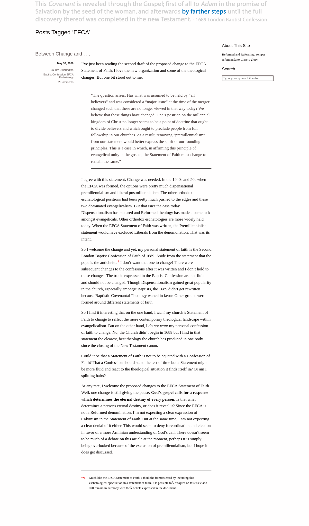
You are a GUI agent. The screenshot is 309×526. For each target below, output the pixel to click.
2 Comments (65, 82)
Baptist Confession (54, 74)
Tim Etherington (64, 69)
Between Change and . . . (62, 53)
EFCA (69, 74)
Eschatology (66, 77)
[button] (118, 262)
